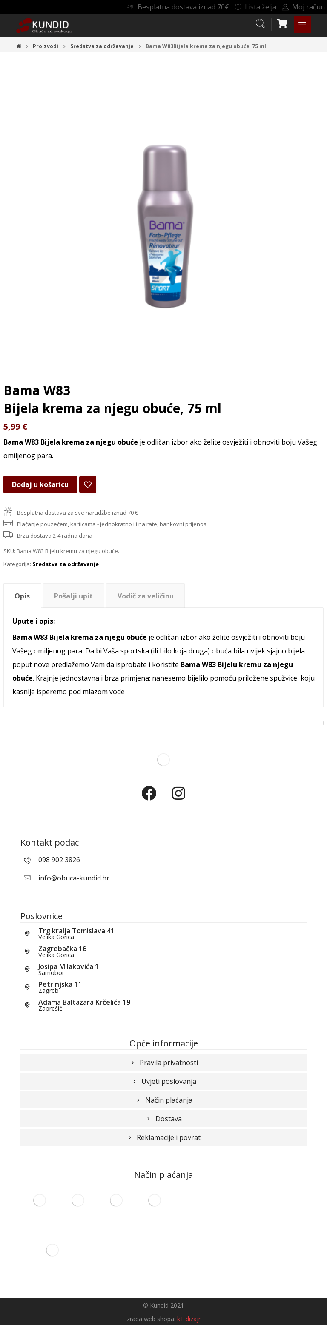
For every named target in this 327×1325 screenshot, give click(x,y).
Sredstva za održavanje (65, 564)
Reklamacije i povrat (163, 1137)
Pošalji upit (73, 596)
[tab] (22, 595)
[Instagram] (178, 800)
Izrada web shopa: (150, 1319)
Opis (22, 596)
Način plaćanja (163, 1100)
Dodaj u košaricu (40, 484)
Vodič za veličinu (146, 596)
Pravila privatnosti (163, 1062)
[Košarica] (282, 22)
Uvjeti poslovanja (163, 1081)
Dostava (163, 1118)
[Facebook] (149, 800)
